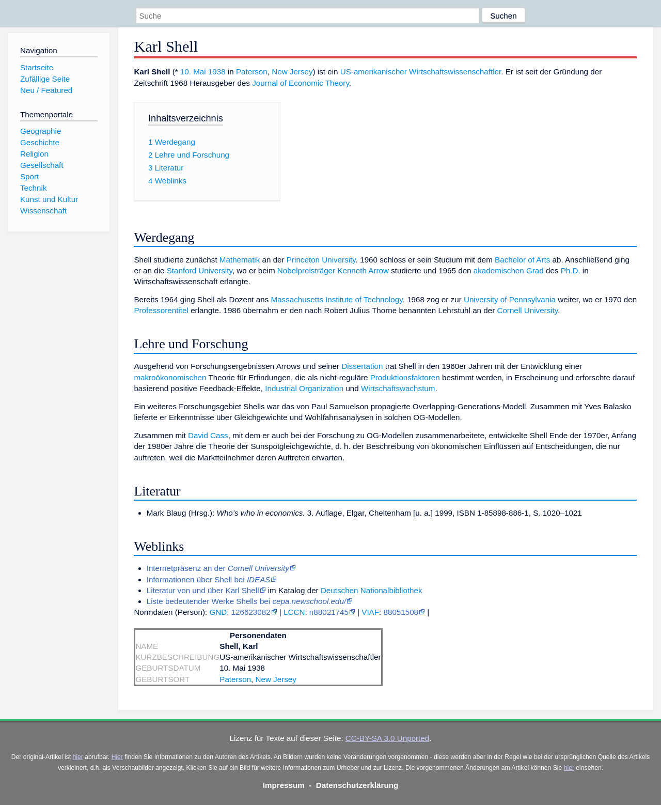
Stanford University (199, 270)
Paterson (251, 71)
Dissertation (362, 366)
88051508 (400, 612)
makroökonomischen (170, 377)
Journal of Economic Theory (300, 83)
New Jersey (292, 71)
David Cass (208, 435)
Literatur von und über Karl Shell (203, 590)
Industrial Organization (304, 388)
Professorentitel (161, 310)
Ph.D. (570, 270)
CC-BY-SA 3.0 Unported (387, 738)
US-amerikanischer (373, 71)
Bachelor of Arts (522, 259)
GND (218, 612)
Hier (117, 757)
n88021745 (329, 612)
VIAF (370, 612)
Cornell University (527, 310)
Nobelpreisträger (306, 270)
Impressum (284, 785)
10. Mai (193, 71)
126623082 (251, 612)
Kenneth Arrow (363, 270)
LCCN (294, 612)
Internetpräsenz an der (218, 568)
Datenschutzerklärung (357, 785)
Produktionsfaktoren (405, 377)
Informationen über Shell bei (209, 579)
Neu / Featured (46, 90)
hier (78, 757)
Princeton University (321, 259)
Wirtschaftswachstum (398, 388)
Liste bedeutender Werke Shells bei (246, 601)
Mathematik (239, 259)
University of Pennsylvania (510, 299)
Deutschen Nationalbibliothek (371, 590)
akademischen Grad (509, 270)
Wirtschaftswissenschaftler (455, 71)
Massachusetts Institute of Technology (336, 299)
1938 (217, 71)
